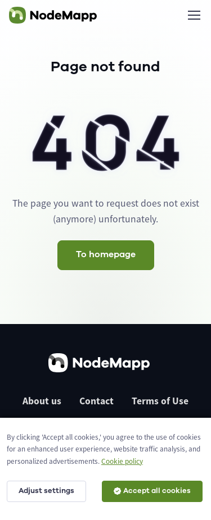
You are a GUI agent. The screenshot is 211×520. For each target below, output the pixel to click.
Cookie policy (122, 461)
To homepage (106, 254)
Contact (96, 401)
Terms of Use (160, 401)
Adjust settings (46, 491)
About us (42, 401)
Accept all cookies (152, 491)
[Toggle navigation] (193, 15)
